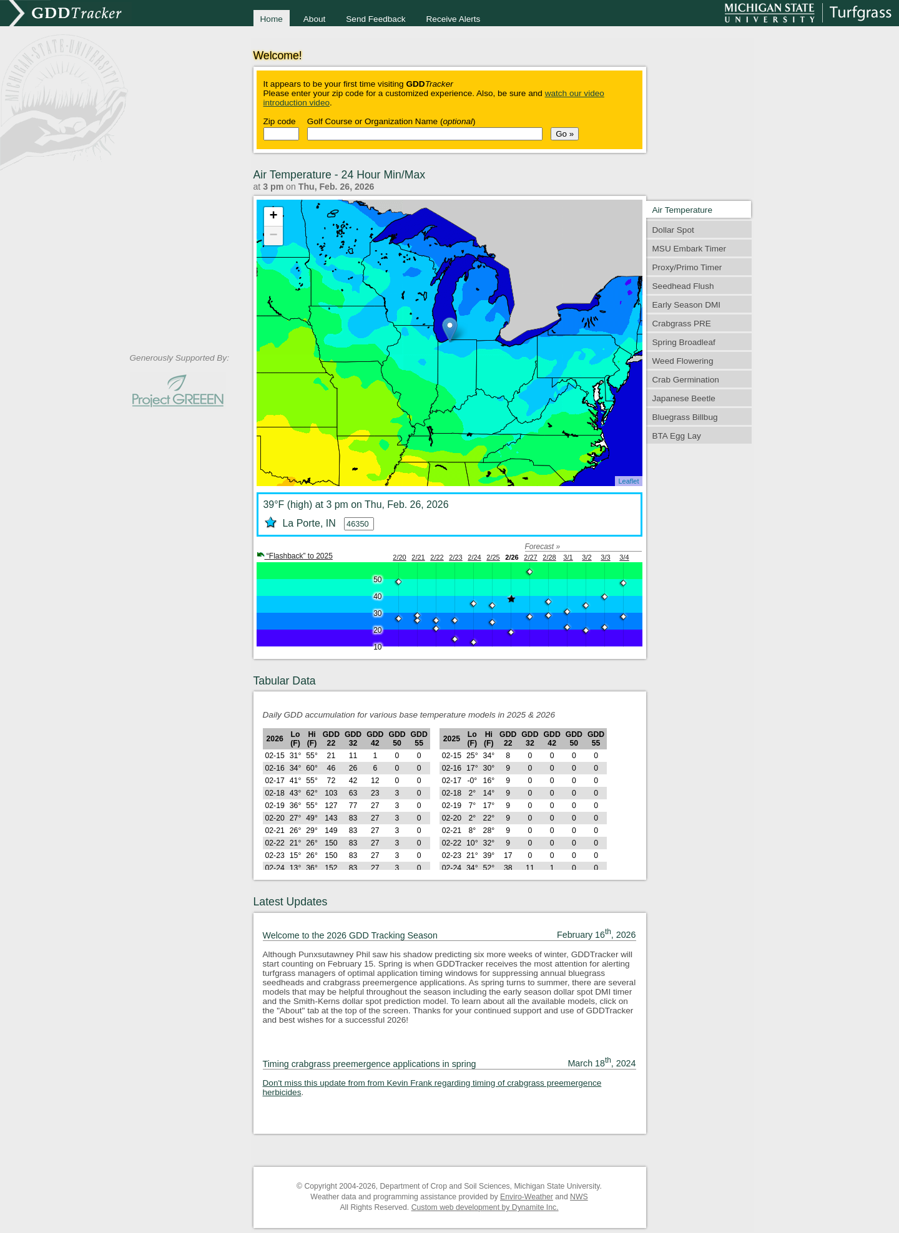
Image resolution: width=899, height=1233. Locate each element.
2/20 (399, 557)
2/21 (418, 557)
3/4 (624, 557)
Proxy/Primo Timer (687, 267)
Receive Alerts (453, 19)
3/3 (605, 557)
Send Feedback (375, 19)
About (314, 19)
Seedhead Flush (683, 286)
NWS (579, 1196)
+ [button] (273, 216)
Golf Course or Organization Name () (391, 121)
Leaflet (628, 481)
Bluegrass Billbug (685, 417)
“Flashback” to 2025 (295, 556)
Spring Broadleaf (683, 342)
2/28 (549, 557)
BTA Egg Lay (676, 436)
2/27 (530, 557)
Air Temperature (682, 210)
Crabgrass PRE (681, 323)
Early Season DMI (686, 304)
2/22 (436, 557)
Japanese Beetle (683, 398)
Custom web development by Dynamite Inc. (485, 1207)
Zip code (279, 121)
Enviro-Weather (526, 1196)
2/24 (474, 557)
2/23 (455, 557)
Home (271, 19)
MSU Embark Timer (689, 248)
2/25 (492, 557)
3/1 (567, 557)
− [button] (273, 236)
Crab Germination (685, 379)
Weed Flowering (683, 361)
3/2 (586, 557)
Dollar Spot (673, 230)
